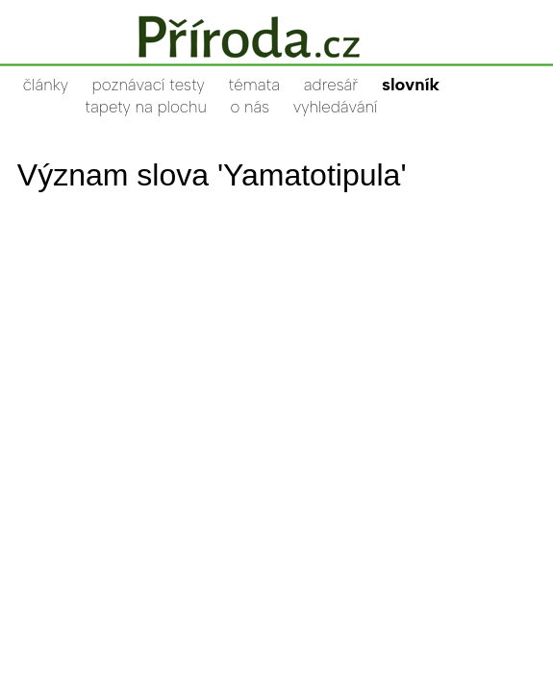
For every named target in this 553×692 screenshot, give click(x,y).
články (45, 84)
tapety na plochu (146, 106)
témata (254, 84)
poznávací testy (148, 84)
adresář (331, 84)
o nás (250, 106)
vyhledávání (335, 106)
